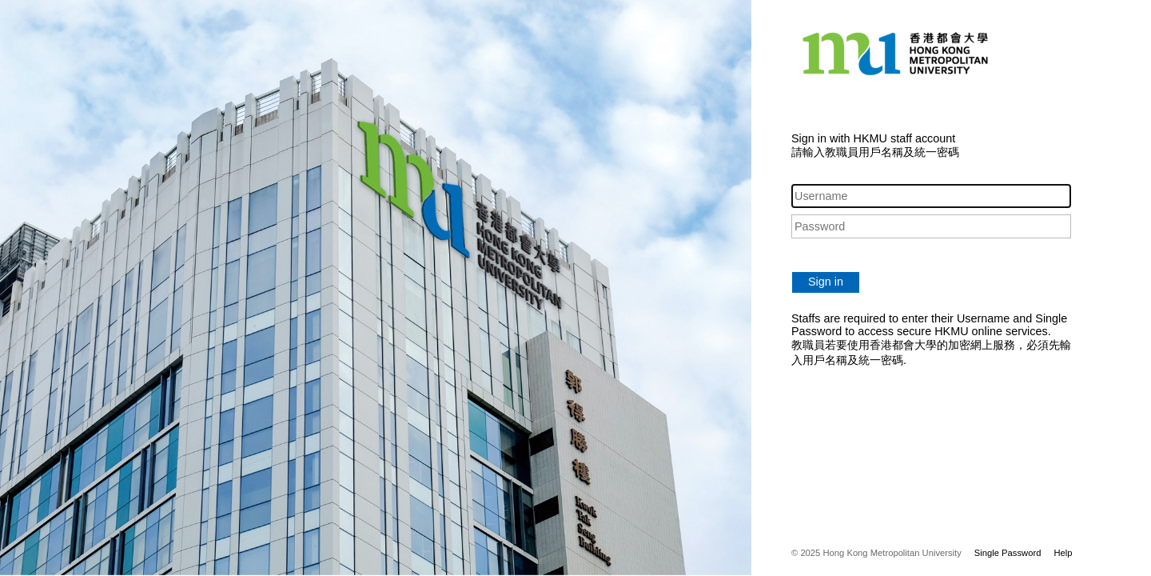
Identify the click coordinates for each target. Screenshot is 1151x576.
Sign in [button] (825, 281)
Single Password (1007, 553)
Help (1062, 553)
